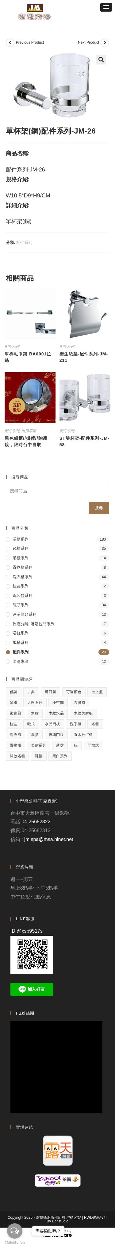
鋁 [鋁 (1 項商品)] (76, 745)
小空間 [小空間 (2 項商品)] (58, 702)
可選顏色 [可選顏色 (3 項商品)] (74, 692)
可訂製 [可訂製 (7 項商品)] (50, 692)
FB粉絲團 (25, 1013)
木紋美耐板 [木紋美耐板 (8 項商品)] (83, 713)
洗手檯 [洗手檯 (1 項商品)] (75, 724)
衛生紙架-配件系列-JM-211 (83, 357)
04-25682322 (35, 821)
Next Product (88, 42)
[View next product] (105, 43)
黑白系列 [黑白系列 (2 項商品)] (60, 756)
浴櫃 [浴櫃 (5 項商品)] (95, 724)
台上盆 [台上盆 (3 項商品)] (97, 692)
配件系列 (24, 242)
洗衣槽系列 (23, 577)
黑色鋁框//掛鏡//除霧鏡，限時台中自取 (26, 441)
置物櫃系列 (23, 567)
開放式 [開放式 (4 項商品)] (93, 745)
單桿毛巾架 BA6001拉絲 (28, 357)
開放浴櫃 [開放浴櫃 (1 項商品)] (17, 756)
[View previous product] (10, 43)
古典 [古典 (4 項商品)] (31, 692)
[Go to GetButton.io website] (15, 1243)
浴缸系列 (21, 633)
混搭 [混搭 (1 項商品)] (35, 735)
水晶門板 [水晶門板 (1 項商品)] (52, 724)
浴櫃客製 (73, 1217)
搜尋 (99, 508)
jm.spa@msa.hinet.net (48, 839)
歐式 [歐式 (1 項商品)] (31, 724)
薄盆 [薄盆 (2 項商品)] (60, 745)
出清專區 (28, 431)
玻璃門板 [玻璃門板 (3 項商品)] (56, 735)
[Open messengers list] (14, 1231)
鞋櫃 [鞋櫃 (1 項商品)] (39, 756)
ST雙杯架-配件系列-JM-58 (84, 441)
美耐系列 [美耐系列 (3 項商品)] (38, 745)
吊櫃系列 (21, 558)
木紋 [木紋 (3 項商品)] (35, 713)
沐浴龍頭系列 (24, 614)
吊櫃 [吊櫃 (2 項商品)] (13, 702)
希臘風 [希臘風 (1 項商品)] (79, 702)
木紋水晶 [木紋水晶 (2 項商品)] (56, 713)
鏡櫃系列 (21, 548)
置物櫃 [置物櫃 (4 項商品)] (15, 745)
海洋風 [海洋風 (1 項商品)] (15, 735)
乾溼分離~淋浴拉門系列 (34, 624)
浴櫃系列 (21, 539)
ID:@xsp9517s (26, 931)
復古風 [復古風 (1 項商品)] (15, 713)
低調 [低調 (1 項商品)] (13, 692)
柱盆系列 (21, 586)
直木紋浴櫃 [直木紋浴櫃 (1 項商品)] (83, 735)
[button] (106, 7)
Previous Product (30, 42)
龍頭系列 (21, 605)
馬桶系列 (21, 642)
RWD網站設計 (95, 1217)
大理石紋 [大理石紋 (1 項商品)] (35, 702)
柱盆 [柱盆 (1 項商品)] (13, 724)
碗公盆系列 (23, 595)
